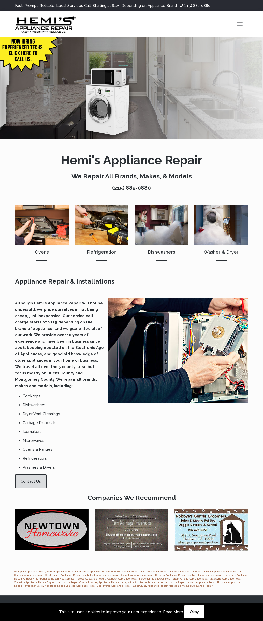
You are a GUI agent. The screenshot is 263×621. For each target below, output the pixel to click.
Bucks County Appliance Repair (150, 586)
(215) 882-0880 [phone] (197, 5)
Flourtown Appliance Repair (122, 578)
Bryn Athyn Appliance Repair (188, 571)
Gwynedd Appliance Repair (62, 582)
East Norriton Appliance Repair (204, 575)
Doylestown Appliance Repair (137, 575)
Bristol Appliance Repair (157, 571)
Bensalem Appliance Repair (93, 571)
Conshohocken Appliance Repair (100, 575)
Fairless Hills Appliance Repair (41, 578)
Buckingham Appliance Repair (223, 571)
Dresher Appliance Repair (170, 575)
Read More (173, 612)
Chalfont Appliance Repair (29, 575)
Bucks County (60, 373)
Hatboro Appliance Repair (170, 582)
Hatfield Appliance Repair (201, 582)
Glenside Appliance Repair (30, 582)
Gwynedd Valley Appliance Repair (99, 582)
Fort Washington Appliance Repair (159, 578)
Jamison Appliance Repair (81, 586)
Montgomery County (34, 379)
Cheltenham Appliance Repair (63, 575)
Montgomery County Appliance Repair (191, 586)
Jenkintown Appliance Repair (114, 586)
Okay (194, 612)
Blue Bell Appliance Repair (126, 571)
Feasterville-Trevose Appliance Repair (82, 578)
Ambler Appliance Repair (61, 571)
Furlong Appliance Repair (194, 578)
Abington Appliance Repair (29, 571)
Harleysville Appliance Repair (137, 582)
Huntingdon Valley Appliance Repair (44, 586)
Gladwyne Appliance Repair (226, 578)
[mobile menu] (240, 24)
